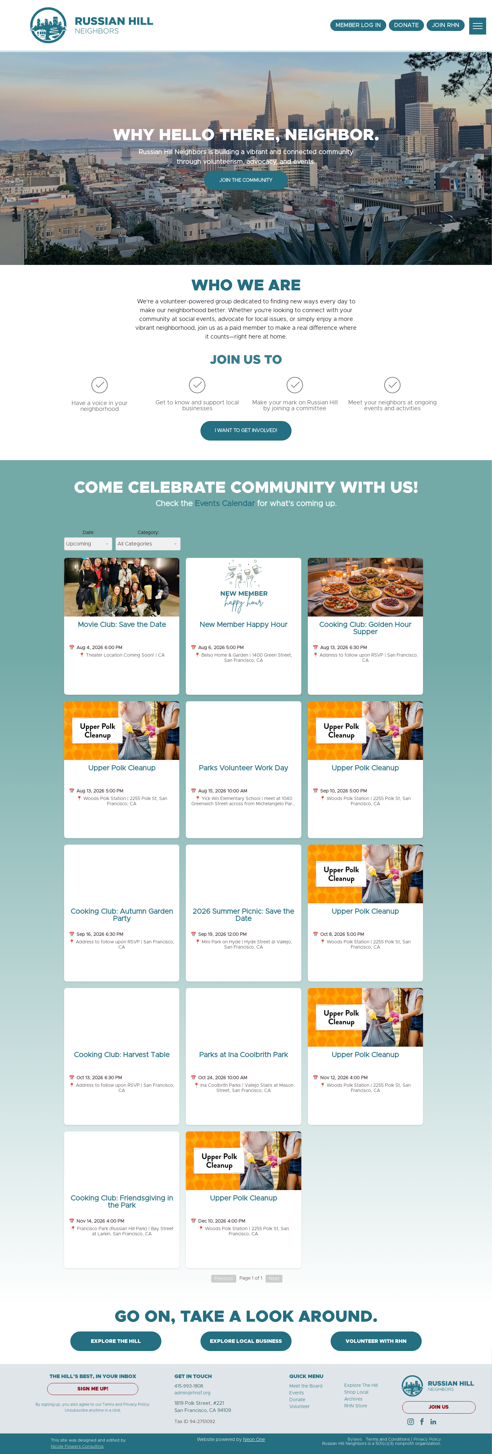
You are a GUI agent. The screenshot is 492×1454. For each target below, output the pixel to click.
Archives (353, 1399)
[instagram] (411, 1422)
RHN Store (355, 1406)
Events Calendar (225, 504)
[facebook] (422, 1422)
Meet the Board (305, 1386)
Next (274, 1278)
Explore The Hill (361, 1385)
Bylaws (355, 1439)
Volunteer (299, 1406)
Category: (148, 533)
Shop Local (356, 1392)
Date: (88, 533)
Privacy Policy (427, 1439)
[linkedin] (433, 1422)
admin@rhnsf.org (192, 1393)
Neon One (254, 1439)
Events (296, 1393)
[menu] (477, 26)
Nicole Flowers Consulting (77, 1447)
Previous (223, 1278)
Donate (297, 1400)
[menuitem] (358, 25)
